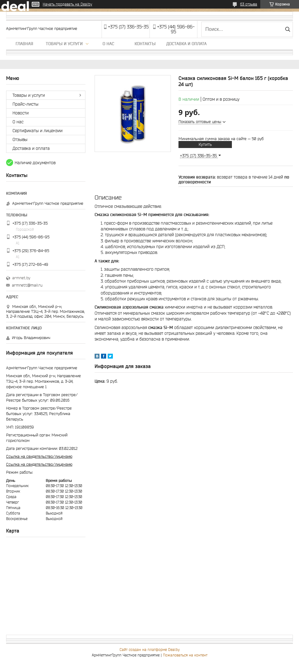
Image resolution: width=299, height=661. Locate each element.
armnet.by (21, 278)
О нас (108, 43)
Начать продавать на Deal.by (67, 4)
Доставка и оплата (186, 43)
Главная (24, 43)
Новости (21, 112)
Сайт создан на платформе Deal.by (150, 650)
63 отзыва (248, 4)
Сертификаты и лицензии (38, 130)
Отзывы (20, 139)
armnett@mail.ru (27, 285)
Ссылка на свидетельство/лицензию (39, 456)
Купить (205, 144)
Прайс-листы (25, 104)
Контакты (145, 43)
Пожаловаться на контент (185, 655)
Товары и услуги (64, 43)
